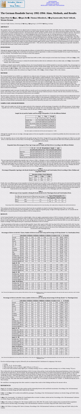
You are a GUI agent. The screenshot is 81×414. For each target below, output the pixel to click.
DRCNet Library (44, 5)
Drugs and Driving (60, 5)
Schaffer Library (52, 5)
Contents (48, 2)
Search (57, 2)
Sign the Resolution (52, 1)
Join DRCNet (56, 4)
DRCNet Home (49, 4)
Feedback (53, 2)
